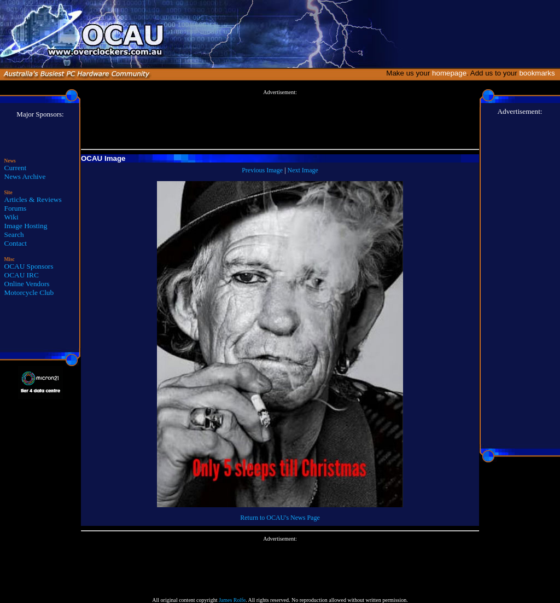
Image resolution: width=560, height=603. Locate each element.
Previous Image (262, 170)
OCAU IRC (21, 275)
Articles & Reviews (33, 199)
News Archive (25, 176)
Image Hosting (26, 226)
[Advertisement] (280, 119)
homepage (449, 73)
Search (14, 234)
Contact (15, 243)
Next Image (303, 170)
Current (15, 168)
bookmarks (539, 73)
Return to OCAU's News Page (279, 517)
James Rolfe (232, 600)
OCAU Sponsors (29, 266)
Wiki (11, 217)
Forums (15, 208)
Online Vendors (27, 284)
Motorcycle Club (29, 292)
